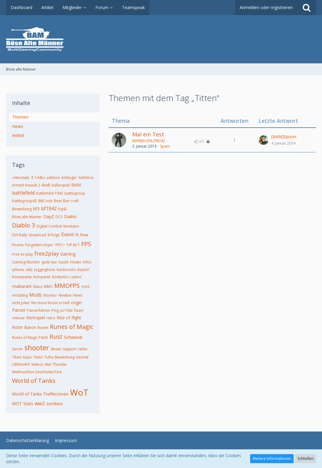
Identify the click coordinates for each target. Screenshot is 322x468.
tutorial (82, 357)
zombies (54, 403)
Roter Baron (24, 327)
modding (20, 295)
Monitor (50, 295)
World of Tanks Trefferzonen (40, 394)
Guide (63, 262)
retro (50, 317)
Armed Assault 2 (26, 185)
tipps (27, 357)
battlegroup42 (24, 200)
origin (76, 302)
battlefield (23, 192)
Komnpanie (22, 276)
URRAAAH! (21, 364)
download (37, 234)
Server (17, 349)
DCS (59, 216)
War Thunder (56, 364)
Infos (87, 262)
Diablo (70, 216)
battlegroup (75, 193)
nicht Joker (21, 302)
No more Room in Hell (50, 302)
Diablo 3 (23, 225)
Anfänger (69, 177)
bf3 (36, 209)
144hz (40, 177)
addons (53, 177)
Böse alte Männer (27, 216)
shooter (36, 347)
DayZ (48, 216)
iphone (18, 269)
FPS (86, 244)
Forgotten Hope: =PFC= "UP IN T (52, 244)
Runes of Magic (71, 327)
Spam (165, 146)
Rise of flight (69, 317)
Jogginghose (44, 269)
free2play (46, 253)
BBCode (45, 200)
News (17, 126)
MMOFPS (67, 286)
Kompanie (42, 276)
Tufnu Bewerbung (59, 357)
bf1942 (49, 208)
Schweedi (73, 337)
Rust (55, 337)
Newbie (65, 295)
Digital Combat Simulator (58, 226)
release (18, 317)
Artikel (18, 135)
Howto (75, 262)
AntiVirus (86, 177)
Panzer (19, 310)
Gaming (67, 254)
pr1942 (66, 310)
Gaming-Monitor (26, 262)
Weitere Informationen (272, 458)
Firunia (18, 244)
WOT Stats (22, 403)
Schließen (306, 458)
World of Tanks (34, 381)
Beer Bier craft (66, 200)
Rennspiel (35, 317)
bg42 (62, 209)
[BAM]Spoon (283, 136)
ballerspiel (61, 185)
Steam (56, 349)
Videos (37, 364)
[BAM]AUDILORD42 (148, 140)
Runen (43, 327)
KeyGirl (83, 269)
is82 (29, 269)
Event (67, 234)
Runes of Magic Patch (30, 337)
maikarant (22, 286)
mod (85, 286)
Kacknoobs (66, 269)
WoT (79, 392)
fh (77, 234)
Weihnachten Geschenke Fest (37, 371)
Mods (35, 294)
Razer (79, 310)
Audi (46, 185)
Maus (37, 286)
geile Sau (49, 262)
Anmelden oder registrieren (266, 7)
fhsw (84, 234)
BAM (76, 185)
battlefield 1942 (49, 193)
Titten (38, 357)
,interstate (20, 177)
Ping (55, 310)
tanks (82, 349)
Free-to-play (22, 254)
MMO (48, 286)
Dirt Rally (19, 234)
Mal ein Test (148, 134)
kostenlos (60, 276)
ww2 (40, 403)
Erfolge (54, 234)
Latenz (75, 276)
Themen (20, 117)
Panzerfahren (38, 310)
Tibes (16, 357)
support (70, 349)
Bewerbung (22, 209)
